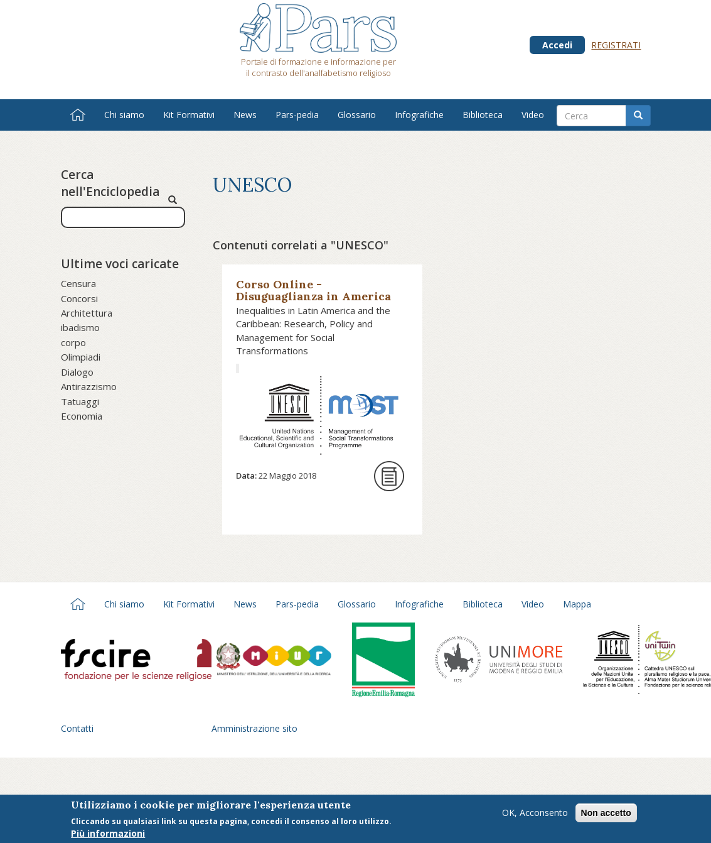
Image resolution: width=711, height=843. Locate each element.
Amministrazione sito (254, 728)
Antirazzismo (89, 386)
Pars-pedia (297, 115)
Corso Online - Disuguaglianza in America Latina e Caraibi (313, 296)
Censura (78, 283)
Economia (81, 416)
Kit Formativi (189, 115)
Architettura (86, 313)
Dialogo (77, 372)
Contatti (77, 728)
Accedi (557, 45)
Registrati (616, 45)
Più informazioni (108, 834)
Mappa (577, 604)
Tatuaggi (80, 401)
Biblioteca (482, 115)
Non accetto (606, 814)
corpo (73, 342)
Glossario (357, 115)
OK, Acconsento (535, 814)
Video (532, 115)
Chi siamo (124, 115)
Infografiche (419, 115)
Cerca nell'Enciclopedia (110, 183)
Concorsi (79, 298)
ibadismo (80, 327)
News (245, 115)
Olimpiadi (80, 357)
